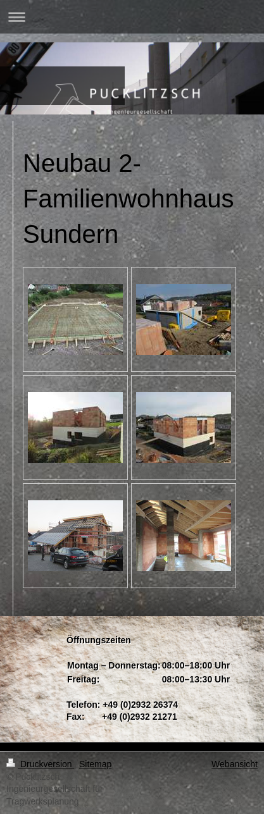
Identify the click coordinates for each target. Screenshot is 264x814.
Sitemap (95, 764)
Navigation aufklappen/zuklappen (132, 16)
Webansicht (234, 764)
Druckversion (40, 764)
